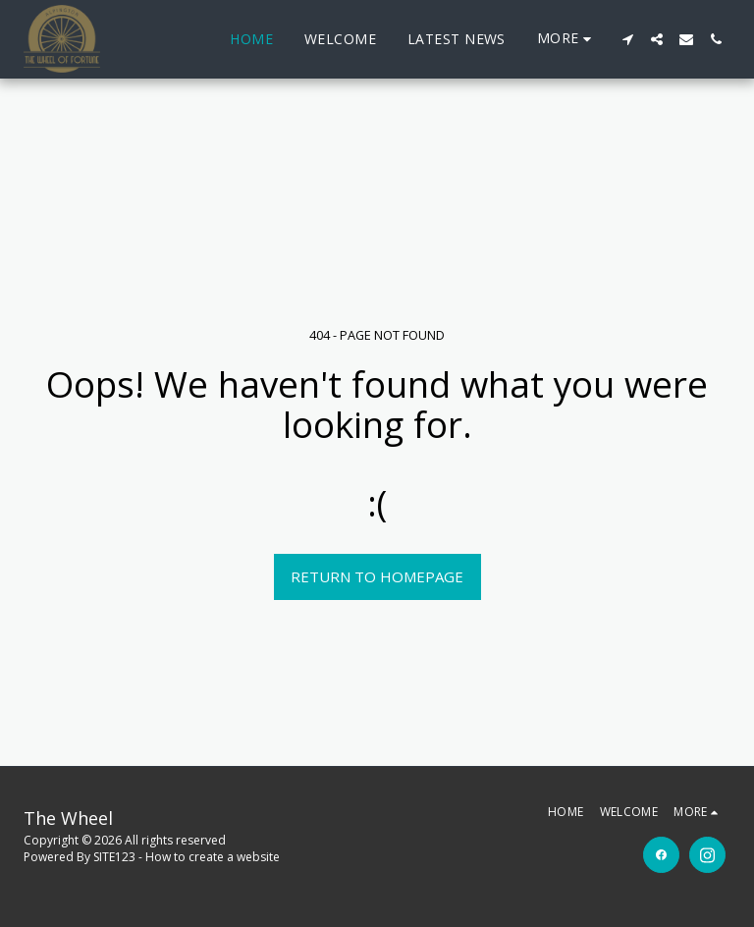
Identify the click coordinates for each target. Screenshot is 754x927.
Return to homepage (377, 576)
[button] (627, 39)
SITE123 (114, 856)
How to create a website (212, 856)
